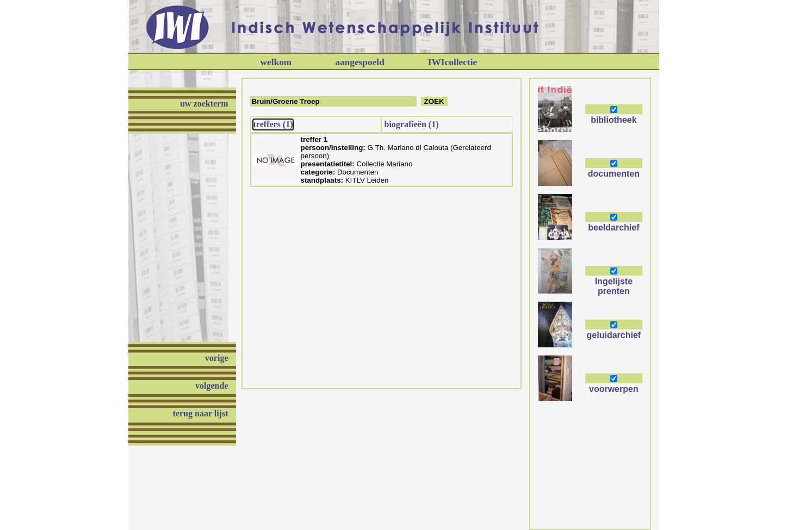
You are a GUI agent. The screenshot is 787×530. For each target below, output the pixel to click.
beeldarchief (613, 227)
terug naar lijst (200, 413)
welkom (276, 62)
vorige (216, 358)
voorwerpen (614, 389)
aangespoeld (360, 62)
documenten (614, 173)
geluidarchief (614, 335)
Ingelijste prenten (614, 286)
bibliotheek (613, 119)
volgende (211, 385)
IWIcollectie (452, 62)
